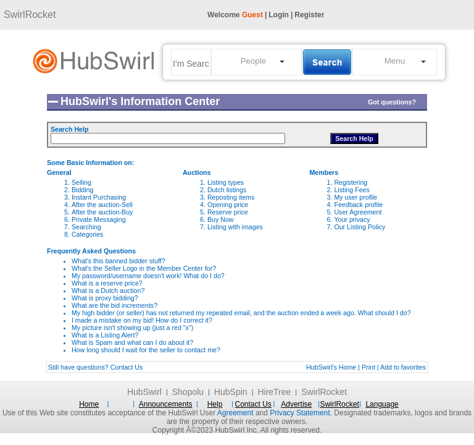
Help (215, 404)
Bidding (83, 189)
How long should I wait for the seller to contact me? (146, 350)
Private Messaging (99, 219)
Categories (88, 234)
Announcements (166, 404)
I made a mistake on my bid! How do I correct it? (142, 320)
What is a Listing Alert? (105, 335)
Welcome (235, 15)
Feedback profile (358, 204)
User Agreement (357, 212)
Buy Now (220, 219)
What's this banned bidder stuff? (118, 261)
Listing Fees (351, 189)
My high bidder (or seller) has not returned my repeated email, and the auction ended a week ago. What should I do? (241, 312)
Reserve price (227, 212)
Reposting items (230, 197)
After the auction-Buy (102, 212)
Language (381, 404)
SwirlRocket (30, 14)
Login (278, 15)
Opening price (227, 204)
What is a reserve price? (107, 283)
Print (368, 367)
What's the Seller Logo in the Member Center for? (144, 268)
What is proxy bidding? (105, 298)
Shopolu (188, 392)
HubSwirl (144, 392)
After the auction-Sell (102, 204)
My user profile (355, 197)
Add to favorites (403, 367)
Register (309, 15)
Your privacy (352, 219)
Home (89, 404)
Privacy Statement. (301, 413)
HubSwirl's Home (331, 367)
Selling (81, 182)
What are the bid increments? (114, 305)
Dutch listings (226, 189)
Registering (350, 182)
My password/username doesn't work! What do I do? (148, 275)
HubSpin (230, 392)
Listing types (225, 182)
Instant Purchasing (99, 197)
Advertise (296, 404)
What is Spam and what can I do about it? (132, 342)
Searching (86, 227)
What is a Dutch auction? (108, 290)
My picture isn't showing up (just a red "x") (132, 327)
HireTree (274, 392)
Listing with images (235, 227)
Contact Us (126, 367)
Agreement (235, 413)
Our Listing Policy (359, 227)
